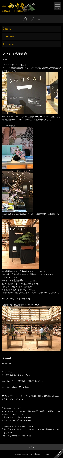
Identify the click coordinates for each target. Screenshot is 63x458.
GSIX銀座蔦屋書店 (14, 54)
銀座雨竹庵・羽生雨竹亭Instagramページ (20, 304)
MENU (57, 8)
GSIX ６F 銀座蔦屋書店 (12, 68)
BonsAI (6, 358)
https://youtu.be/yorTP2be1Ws (15, 387)
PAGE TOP (31, 453)
